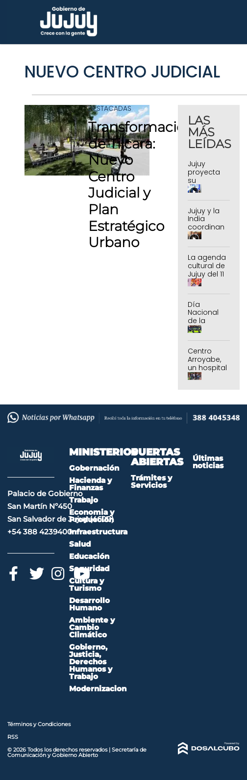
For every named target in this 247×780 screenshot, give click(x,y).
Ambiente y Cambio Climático (92, 627)
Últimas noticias (208, 461)
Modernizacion (97, 688)
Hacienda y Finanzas (90, 484)
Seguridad (89, 568)
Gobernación (94, 468)
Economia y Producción (91, 515)
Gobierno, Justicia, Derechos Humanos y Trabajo (90, 661)
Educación (89, 556)
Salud (80, 544)
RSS (12, 736)
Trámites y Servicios (151, 481)
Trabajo (83, 499)
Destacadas (109, 108)
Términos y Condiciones (39, 724)
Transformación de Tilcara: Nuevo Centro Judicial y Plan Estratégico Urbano (141, 185)
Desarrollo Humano (89, 604)
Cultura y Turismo (86, 584)
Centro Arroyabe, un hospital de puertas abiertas (207, 367)
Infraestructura (98, 531)
